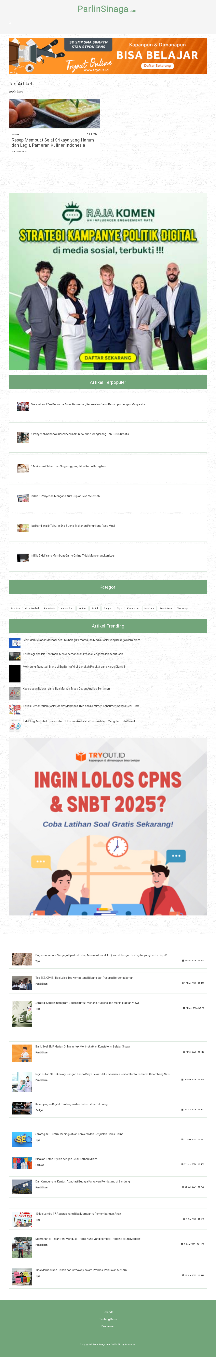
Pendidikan (166, 608)
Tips (119, 608)
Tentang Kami (108, 1319)
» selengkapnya (19, 151)
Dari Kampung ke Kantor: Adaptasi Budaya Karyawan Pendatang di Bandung (82, 1181)
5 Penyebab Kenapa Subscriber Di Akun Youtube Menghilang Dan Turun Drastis (80, 434)
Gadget (108, 608)
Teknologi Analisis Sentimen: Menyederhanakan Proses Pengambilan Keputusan (73, 654)
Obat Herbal (32, 608)
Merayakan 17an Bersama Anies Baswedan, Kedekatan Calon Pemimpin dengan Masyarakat (88, 404)
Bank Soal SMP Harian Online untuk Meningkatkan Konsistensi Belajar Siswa (82, 1046)
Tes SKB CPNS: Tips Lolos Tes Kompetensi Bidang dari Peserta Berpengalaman (84, 977)
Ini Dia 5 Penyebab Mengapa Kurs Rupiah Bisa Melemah (65, 496)
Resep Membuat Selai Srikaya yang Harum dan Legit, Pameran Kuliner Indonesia (53, 143)
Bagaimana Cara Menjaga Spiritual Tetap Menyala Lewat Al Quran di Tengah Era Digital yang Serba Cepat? (101, 955)
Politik (95, 608)
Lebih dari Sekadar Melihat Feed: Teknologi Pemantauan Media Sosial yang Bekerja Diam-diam (81, 640)
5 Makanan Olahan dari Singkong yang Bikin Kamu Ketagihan (68, 466)
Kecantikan (67, 608)
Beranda (108, 1312)
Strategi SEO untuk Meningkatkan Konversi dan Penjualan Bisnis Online (79, 1134)
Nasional (149, 608)
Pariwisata (50, 608)
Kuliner (15, 134)
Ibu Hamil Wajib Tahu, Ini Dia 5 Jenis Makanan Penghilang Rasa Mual (73, 525)
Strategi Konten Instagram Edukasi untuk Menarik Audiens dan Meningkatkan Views (87, 1002)
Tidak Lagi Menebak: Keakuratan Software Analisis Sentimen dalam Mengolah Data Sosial (79, 721)
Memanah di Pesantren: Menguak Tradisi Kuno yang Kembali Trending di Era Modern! (88, 1238)
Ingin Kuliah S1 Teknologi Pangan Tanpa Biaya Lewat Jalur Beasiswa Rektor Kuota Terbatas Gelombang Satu (102, 1074)
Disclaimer (108, 1326)
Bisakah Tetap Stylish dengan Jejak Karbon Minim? (67, 1159)
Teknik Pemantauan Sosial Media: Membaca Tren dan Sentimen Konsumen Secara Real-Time (81, 706)
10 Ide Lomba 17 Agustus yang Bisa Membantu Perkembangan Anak (78, 1213)
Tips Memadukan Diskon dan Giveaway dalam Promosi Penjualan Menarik (81, 1270)
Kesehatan (133, 608)
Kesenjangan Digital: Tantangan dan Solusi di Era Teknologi (71, 1104)
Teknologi (182, 608)
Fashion (15, 608)
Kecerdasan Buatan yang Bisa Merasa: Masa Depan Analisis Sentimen (66, 688)
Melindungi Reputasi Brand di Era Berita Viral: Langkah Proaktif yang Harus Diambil (74, 666)
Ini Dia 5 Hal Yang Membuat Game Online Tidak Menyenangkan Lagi (73, 555)
